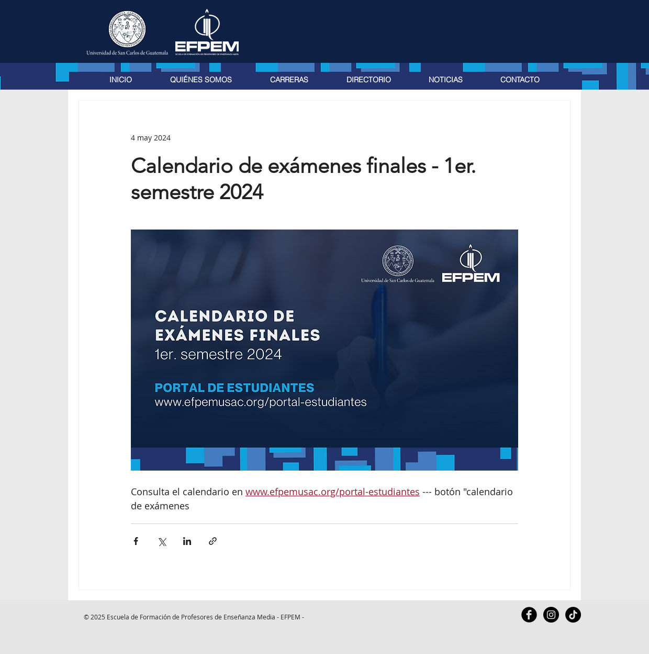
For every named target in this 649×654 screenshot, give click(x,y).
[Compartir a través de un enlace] (213, 541)
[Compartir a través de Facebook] (136, 541)
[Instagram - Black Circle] (551, 615)
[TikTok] (573, 615)
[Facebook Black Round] (529, 615)
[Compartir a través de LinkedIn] (187, 541)
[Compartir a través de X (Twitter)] (161, 541)
